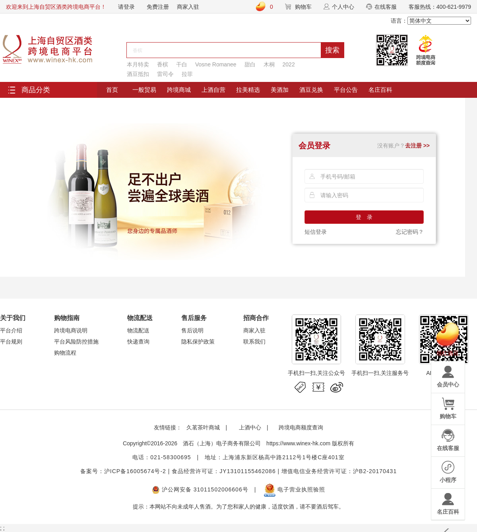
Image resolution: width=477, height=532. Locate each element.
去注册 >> (417, 145)
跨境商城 (179, 89)
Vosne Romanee (216, 64)
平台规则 (11, 341)
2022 (289, 64)
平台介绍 (11, 330)
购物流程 (65, 352)
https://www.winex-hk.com (298, 443)
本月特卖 (138, 64)
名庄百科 (380, 89)
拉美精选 (248, 89)
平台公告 (346, 89)
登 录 (364, 217)
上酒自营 (213, 89)
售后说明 (192, 330)
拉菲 (187, 74)
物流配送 (138, 330)
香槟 (162, 64)
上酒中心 (249, 427)
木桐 (269, 64)
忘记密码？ (410, 232)
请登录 (126, 7)
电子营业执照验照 (294, 489)
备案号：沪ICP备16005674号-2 (123, 471)
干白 (181, 64)
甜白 (250, 64)
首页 (112, 89)
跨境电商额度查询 (301, 427)
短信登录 (315, 232)
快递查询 (138, 341)
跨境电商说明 (70, 330)
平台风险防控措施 (76, 341)
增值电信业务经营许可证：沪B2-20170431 (339, 471)
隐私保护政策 (198, 341)
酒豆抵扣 (138, 74)
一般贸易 (144, 89)
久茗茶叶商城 (203, 427)
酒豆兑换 (311, 89)
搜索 (332, 50)
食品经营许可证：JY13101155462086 (223, 471)
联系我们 (254, 341)
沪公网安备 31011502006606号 (200, 489)
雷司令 (165, 74)
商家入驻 (188, 7)
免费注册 (158, 7)
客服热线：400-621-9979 (440, 7)
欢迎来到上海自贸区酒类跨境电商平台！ (56, 7)
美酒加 (280, 89)
